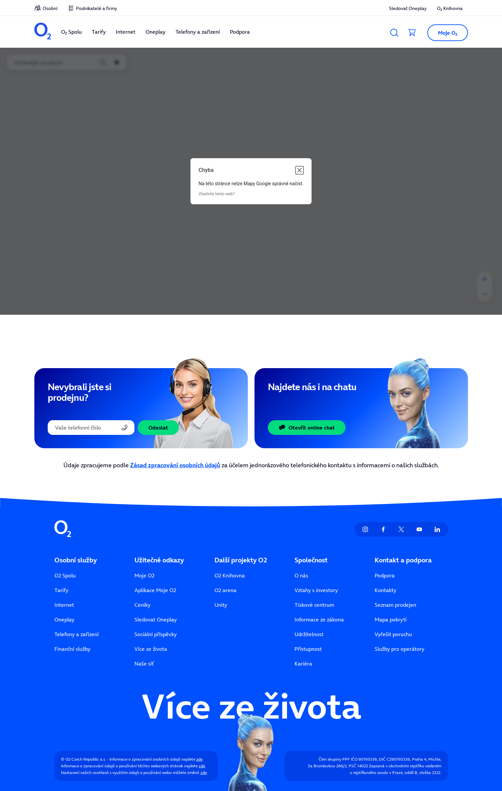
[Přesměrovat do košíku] (412, 32)
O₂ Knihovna (450, 8)
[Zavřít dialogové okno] (300, 170)
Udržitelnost (309, 634)
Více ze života (150, 648)
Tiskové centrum (314, 604)
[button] (444, 32)
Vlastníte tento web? (216, 194)
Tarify (99, 31)
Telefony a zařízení (197, 31)
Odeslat (158, 427)
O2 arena (225, 590)
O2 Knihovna (229, 575)
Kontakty (385, 590)
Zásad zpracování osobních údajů (175, 465)
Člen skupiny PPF (334, 759)
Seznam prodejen (395, 604)
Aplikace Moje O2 (155, 590)
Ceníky (142, 604)
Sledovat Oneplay (408, 8)
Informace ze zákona (319, 619)
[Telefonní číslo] (91, 427)
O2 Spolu (65, 575)
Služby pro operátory (399, 648)
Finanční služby (72, 648)
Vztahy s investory (316, 590)
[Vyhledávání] (394, 32)
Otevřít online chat (307, 427)
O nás (301, 575)
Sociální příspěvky (155, 634)
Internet (125, 31)
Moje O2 (144, 575)
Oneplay (155, 31)
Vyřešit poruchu (393, 634)
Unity (220, 604)
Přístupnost (308, 648)
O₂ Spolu (71, 31)
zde (199, 759)
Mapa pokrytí (391, 619)
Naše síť (144, 663)
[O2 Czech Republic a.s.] (42, 32)
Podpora (240, 31)
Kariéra (303, 663)
